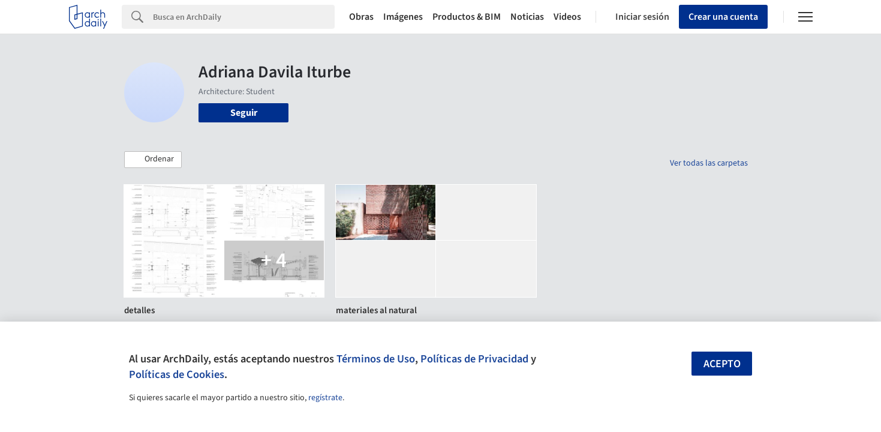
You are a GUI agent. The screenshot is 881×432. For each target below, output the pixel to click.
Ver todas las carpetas (709, 163)
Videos (567, 17)
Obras (361, 17)
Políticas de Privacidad (474, 359)
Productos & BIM (466, 17)
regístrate (325, 398)
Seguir (243, 112)
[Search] (244, 17)
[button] (153, 159)
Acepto (722, 363)
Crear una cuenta (723, 16)
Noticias (527, 17)
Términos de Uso (375, 359)
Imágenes (403, 17)
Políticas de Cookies (176, 374)
